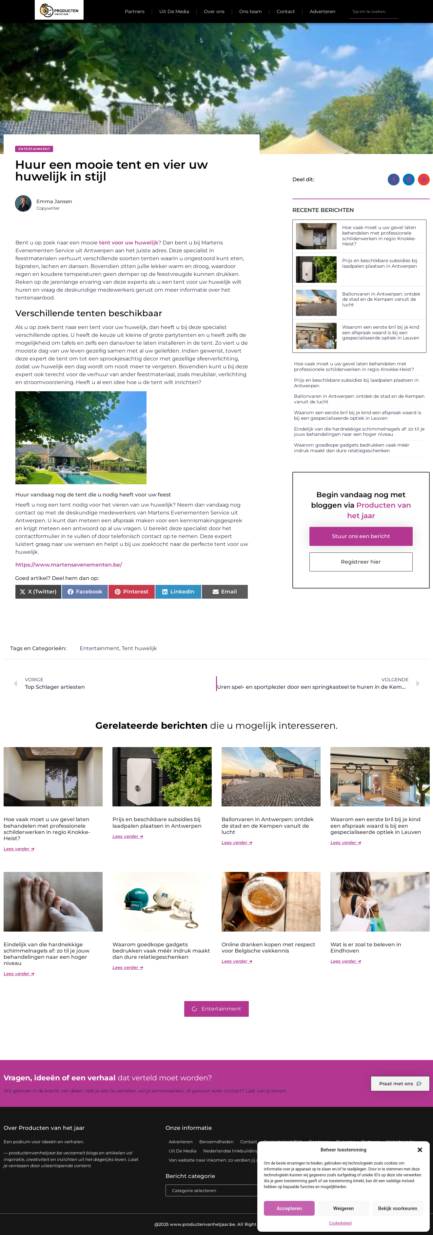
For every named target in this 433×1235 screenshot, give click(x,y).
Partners (135, 11)
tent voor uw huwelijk (128, 243)
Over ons (214, 11)
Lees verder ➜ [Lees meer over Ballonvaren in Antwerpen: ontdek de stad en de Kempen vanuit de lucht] (237, 842)
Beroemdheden (216, 1141)
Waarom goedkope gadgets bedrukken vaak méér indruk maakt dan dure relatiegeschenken (351, 447)
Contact (286, 11)
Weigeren (343, 1208)
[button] (420, 1150)
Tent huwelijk (139, 648)
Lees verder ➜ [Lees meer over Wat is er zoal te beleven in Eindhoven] (345, 961)
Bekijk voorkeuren (397, 1208)
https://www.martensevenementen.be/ (68, 565)
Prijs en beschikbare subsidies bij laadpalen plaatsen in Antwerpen (379, 263)
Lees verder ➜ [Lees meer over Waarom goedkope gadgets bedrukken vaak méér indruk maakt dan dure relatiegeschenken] (127, 967)
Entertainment (34, 149)
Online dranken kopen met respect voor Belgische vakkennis (268, 947)
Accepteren (289, 1208)
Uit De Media (174, 11)
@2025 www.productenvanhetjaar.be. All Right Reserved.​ (216, 1224)
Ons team (250, 11)
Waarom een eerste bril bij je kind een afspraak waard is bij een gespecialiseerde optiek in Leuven (380, 332)
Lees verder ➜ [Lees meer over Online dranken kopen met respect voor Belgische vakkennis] (237, 961)
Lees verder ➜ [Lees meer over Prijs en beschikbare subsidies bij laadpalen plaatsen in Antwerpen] (127, 836)
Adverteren (322, 11)
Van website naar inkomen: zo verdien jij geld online (225, 1160)
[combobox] (373, 11)
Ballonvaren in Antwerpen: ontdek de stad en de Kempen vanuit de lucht (381, 299)
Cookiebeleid (340, 1223)
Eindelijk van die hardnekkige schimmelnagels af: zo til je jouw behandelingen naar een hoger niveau (359, 431)
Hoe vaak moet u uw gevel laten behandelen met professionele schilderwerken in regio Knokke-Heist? (379, 235)
